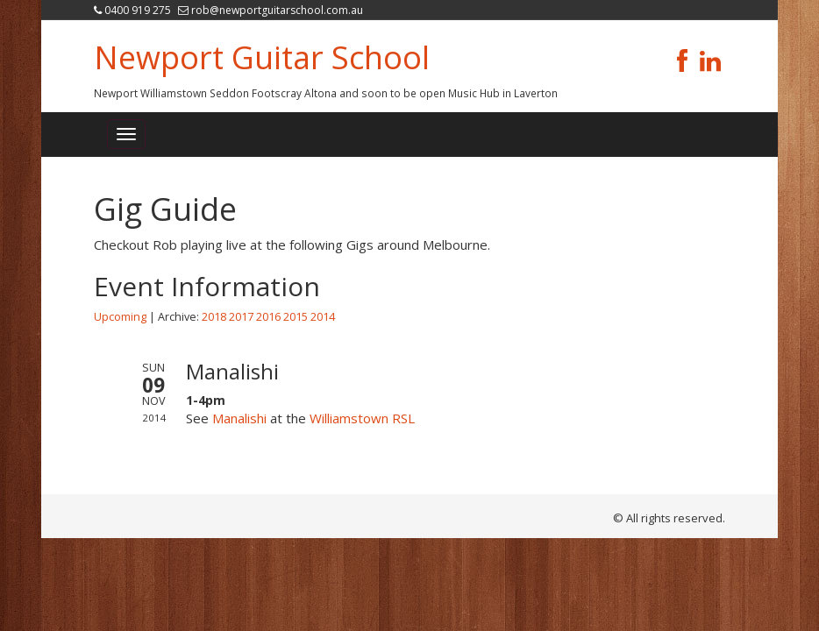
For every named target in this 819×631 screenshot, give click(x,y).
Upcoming (120, 316)
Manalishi (239, 418)
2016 (268, 316)
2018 (214, 316)
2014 (322, 316)
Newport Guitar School (262, 57)
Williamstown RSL (362, 418)
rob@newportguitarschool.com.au (277, 10)
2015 (295, 316)
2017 (241, 316)
